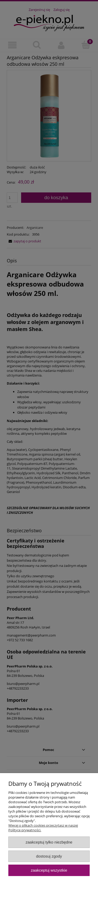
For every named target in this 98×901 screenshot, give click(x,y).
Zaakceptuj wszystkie (49, 870)
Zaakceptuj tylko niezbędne (49, 842)
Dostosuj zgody (49, 856)
